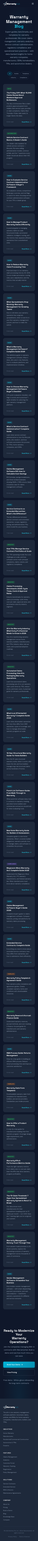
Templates (25, 73)
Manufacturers (8, 1436)
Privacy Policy (12, 1537)
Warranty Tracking (9, 1466)
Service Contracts (9, 1484)
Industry (13, 77)
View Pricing (12, 1372)
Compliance (23, 77)
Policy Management (10, 1472)
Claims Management (10, 1457)
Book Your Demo (15, 1364)
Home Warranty (8, 1433)
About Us (6, 1504)
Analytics (6, 1460)
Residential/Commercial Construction (16, 1439)
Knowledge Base (8, 1517)
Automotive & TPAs (9, 1442)
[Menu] (33, 4)
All (10, 73)
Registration (7, 1469)
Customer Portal (8, 1463)
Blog (4, 1514)
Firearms (6, 1445)
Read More (26, 122)
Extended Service (9, 1487)
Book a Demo (7, 1510)
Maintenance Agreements (12, 1493)
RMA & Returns (8, 1490)
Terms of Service (24, 1537)
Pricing (5, 1507)
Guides (16, 73)
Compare (6, 1520)
